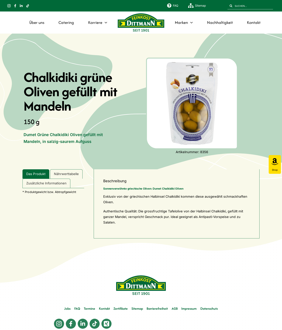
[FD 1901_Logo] (141, 13)
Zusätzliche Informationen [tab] (46, 183)
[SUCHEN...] (250, 5)
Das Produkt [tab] (35, 174)
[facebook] (15, 5)
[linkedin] (21, 5)
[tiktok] (27, 5)
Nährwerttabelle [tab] (66, 174)
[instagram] (9, 5)
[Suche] (231, 5)
